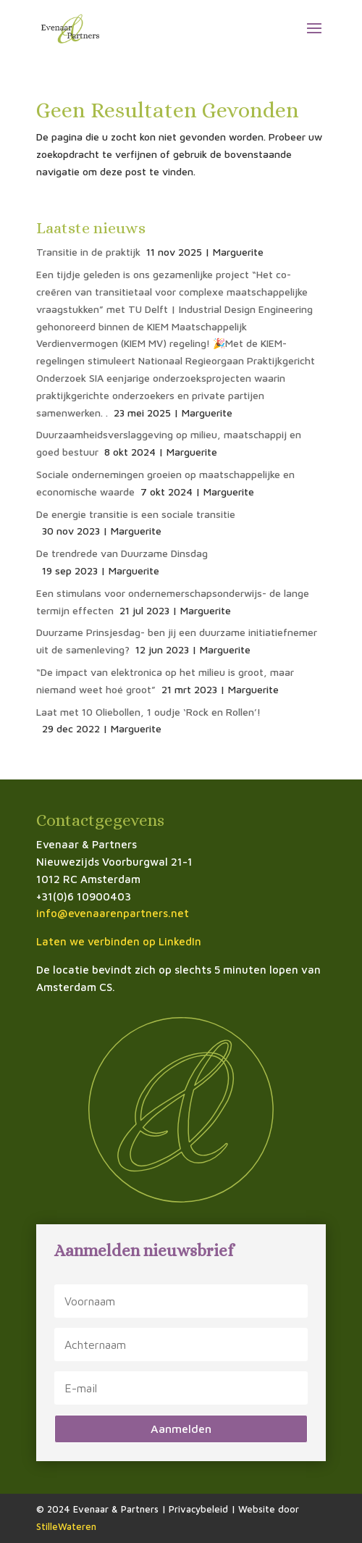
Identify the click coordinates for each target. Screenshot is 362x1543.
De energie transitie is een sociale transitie (135, 514)
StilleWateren (66, 1526)
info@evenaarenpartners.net (112, 913)
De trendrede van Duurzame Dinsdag (122, 553)
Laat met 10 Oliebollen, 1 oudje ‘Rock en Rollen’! (148, 712)
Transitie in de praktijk (88, 252)
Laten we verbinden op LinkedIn (118, 941)
